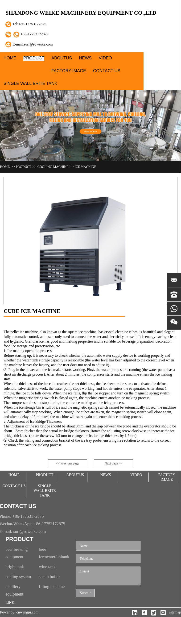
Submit (85, 593)
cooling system (18, 576)
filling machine (52, 586)
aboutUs (61, 58)
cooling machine (53, 167)
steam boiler (49, 576)
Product (33, 58)
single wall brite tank (30, 83)
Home (10, 58)
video (105, 58)
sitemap (175, 612)
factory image (68, 70)
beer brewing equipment (16, 553)
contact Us (106, 70)
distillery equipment (14, 590)
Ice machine (85, 167)
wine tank (47, 566)
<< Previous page (67, 463)
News (85, 58)
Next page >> (113, 463)
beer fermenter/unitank (54, 553)
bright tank (14, 566)
